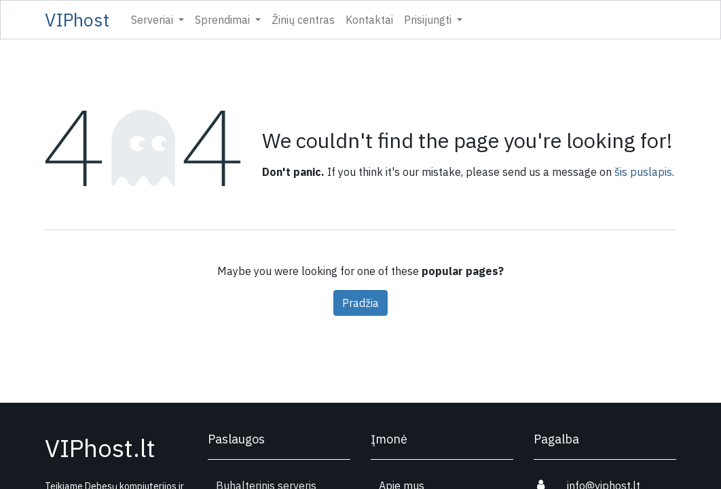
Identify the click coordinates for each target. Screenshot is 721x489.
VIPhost (77, 19)
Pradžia (360, 303)
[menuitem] (303, 19)
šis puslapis (643, 172)
